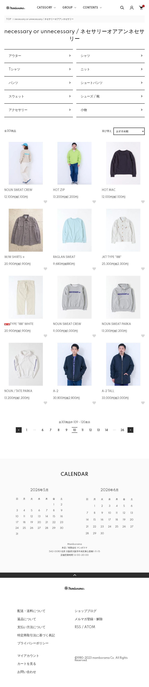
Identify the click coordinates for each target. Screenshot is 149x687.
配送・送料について (31, 611)
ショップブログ (85, 611)
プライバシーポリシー (33, 643)
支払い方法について (31, 627)
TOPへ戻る (74, 575)
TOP (8, 19)
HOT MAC (108, 190)
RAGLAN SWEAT (64, 257)
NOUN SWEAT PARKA (116, 324)
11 (82, 430)
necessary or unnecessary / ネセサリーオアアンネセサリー (44, 19)
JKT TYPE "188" (111, 257)
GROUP (67, 7)
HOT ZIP (59, 190)
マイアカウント (28, 656)
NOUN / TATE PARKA (18, 391)
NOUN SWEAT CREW (18, 190)
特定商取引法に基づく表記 (36, 635)
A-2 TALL (108, 391)
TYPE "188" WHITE (18, 324)
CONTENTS (90, 7)
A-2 (55, 391)
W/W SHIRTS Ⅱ (14, 257)
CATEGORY (44, 7)
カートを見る (26, 664)
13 (98, 430)
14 (106, 430)
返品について (26, 619)
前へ (19, 430)
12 (90, 430)
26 (122, 430)
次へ (130, 430)
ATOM (89, 627)
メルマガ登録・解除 (89, 619)
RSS (78, 627)
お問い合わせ (26, 672)
